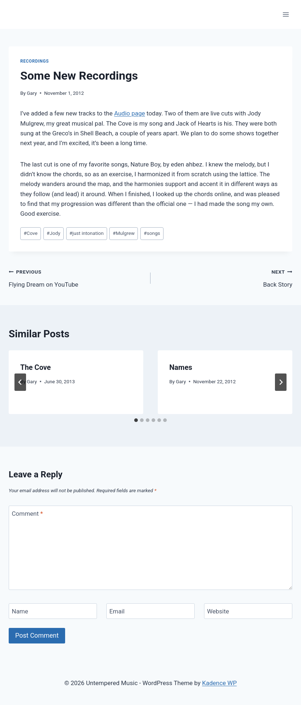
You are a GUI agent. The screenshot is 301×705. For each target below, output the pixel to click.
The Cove (35, 367)
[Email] (150, 611)
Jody (53, 233)
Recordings (34, 61)
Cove (31, 233)
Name (20, 611)
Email (116, 611)
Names (180, 367)
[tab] (136, 420)
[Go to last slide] (20, 382)
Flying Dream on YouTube (76, 277)
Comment (27, 513)
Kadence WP (219, 683)
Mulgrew (124, 233)
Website (218, 611)
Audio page (129, 113)
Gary (32, 93)
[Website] (248, 611)
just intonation (86, 233)
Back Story (224, 277)
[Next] (281, 382)
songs (152, 233)
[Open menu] (285, 14)
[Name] (53, 611)
